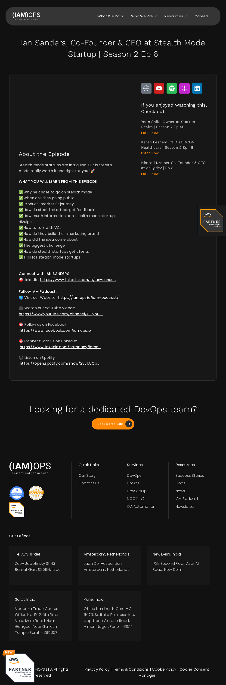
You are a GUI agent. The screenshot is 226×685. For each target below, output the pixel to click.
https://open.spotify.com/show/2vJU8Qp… (59, 363)
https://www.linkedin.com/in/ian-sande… (78, 279)
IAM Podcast (187, 498)
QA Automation (141, 506)
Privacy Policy (97, 669)
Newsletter (185, 506)
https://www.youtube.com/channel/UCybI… (61, 314)
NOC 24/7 (136, 498)
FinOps (133, 483)
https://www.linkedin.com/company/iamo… (60, 347)
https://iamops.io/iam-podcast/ (88, 297)
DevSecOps (138, 491)
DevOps (134, 475)
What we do (112, 16)
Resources (177, 16)
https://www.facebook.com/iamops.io (55, 330)
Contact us (89, 483)
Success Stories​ (190, 475)
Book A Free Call (114, 423)
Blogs (181, 483)
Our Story (87, 475)
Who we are (145, 16)
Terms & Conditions (131, 669)
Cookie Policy (164, 669)
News (180, 491)
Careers (202, 16)
